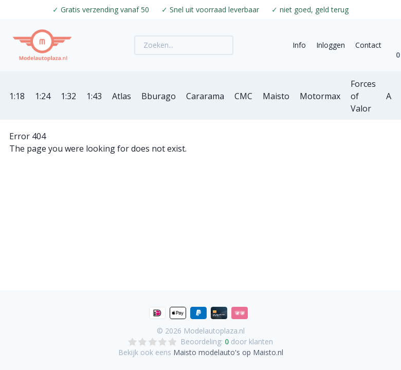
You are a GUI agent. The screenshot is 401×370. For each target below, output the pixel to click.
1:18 (17, 96)
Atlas (121, 96)
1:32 (68, 96)
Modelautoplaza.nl (214, 331)
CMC (243, 96)
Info (299, 45)
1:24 (42, 96)
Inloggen (330, 45)
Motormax (320, 96)
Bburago (158, 96)
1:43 (94, 96)
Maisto (276, 96)
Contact (368, 45)
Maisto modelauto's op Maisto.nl (228, 352)
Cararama (205, 96)
